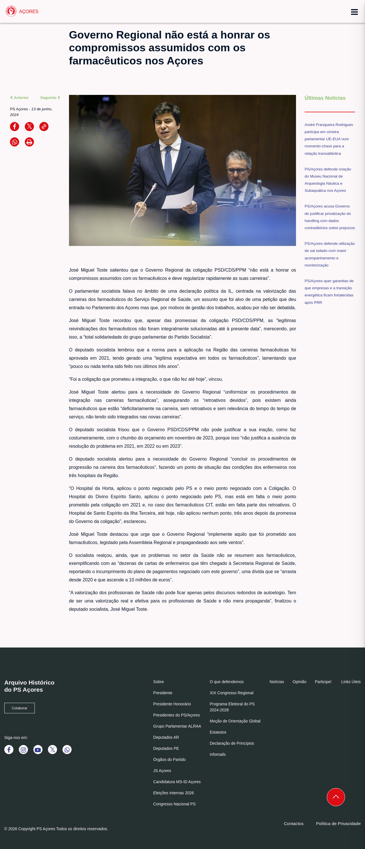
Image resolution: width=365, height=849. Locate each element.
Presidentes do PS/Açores (176, 715)
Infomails (218, 754)
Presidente (162, 693)
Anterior (19, 97)
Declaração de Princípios (232, 743)
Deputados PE (166, 748)
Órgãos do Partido (169, 759)
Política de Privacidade (338, 823)
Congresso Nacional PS (174, 804)
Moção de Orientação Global (235, 721)
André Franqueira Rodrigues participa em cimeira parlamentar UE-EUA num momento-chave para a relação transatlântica (329, 139)
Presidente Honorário (172, 704)
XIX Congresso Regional (231, 693)
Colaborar (19, 708)
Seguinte (50, 97)
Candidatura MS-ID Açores (177, 781)
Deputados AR (166, 737)
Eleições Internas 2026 (173, 793)
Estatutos (218, 732)
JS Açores (162, 770)
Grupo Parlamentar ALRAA (177, 726)
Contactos (293, 823)
